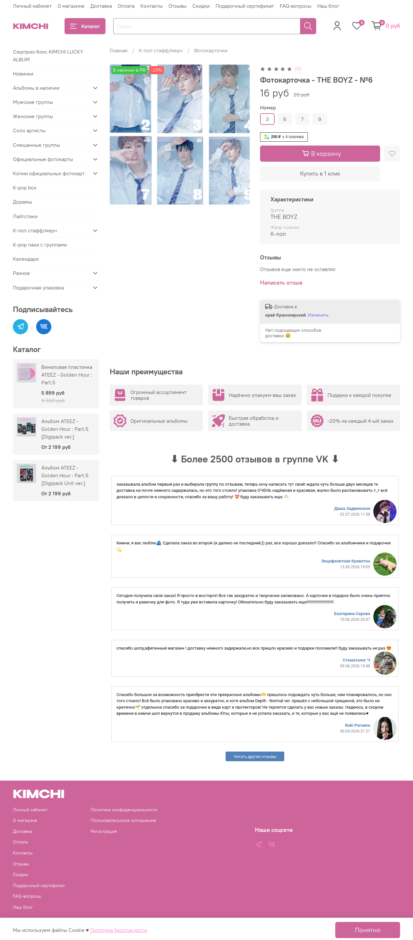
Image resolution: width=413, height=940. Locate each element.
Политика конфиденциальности (124, 810)
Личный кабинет (32, 6)
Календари (26, 259)
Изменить (318, 315)
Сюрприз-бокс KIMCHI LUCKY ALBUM (48, 55)
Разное (21, 273)
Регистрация (104, 831)
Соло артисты (29, 130)
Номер (268, 108)
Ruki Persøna (357, 725)
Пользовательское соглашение (123, 820)
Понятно (367, 930)
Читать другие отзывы (255, 756)
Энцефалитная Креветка (345, 561)
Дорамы (22, 201)
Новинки (23, 73)
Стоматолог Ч (356, 660)
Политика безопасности (118, 930)
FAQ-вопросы (295, 6)
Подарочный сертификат (245, 6)
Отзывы (177, 6)
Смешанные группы (36, 145)
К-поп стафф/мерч (161, 50)
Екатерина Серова (352, 613)
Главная (118, 50)
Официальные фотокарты (43, 159)
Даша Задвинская (352, 508)
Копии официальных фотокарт (49, 173)
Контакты (151, 6)
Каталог (85, 26)
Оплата (126, 6)
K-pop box (24, 187)
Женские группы (33, 116)
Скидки (201, 6)
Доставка (101, 6)
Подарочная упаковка (38, 287)
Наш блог (328, 6)
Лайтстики (25, 216)
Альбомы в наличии (36, 88)
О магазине (71, 6)
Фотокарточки (210, 50)
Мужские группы (33, 102)
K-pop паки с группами (40, 244)
